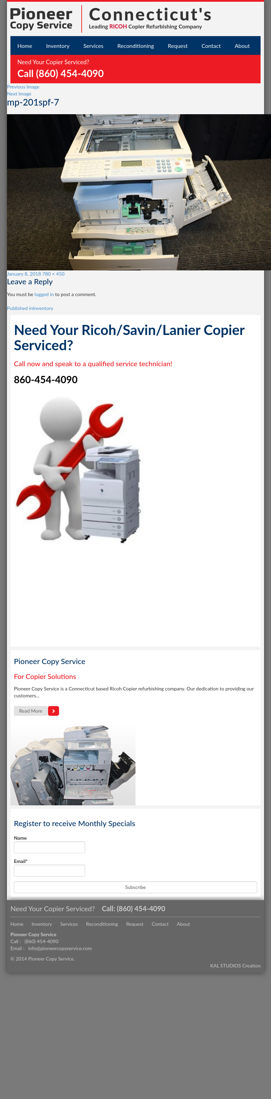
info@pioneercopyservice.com (60, 948)
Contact (211, 45)
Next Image (19, 94)
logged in (44, 294)
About (242, 45)
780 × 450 (53, 274)
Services (93, 45)
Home (24, 45)
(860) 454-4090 (141, 908)
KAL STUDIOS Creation (235, 965)
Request (178, 45)
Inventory (57, 45)
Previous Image (23, 87)
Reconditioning (135, 45)
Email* (49, 867)
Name (49, 844)
